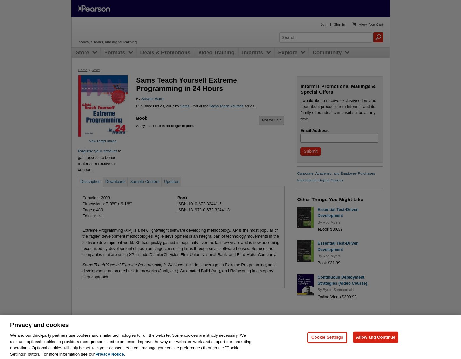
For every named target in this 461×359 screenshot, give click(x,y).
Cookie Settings (327, 346)
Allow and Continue (376, 346)
